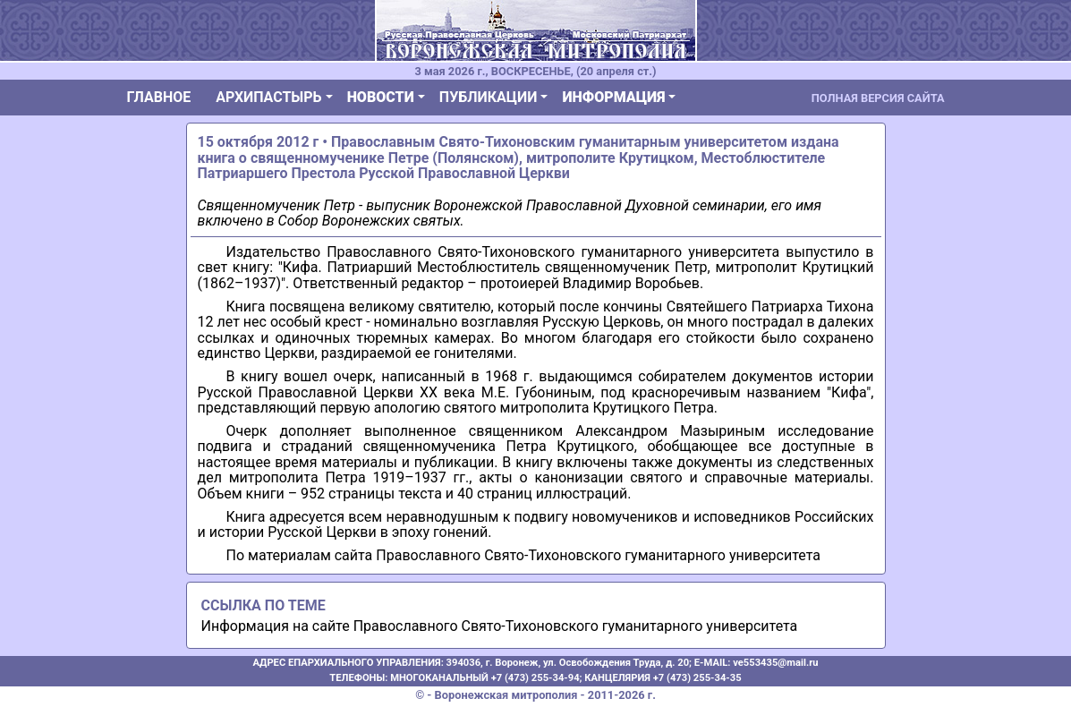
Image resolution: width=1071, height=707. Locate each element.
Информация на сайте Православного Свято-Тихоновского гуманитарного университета (499, 626)
